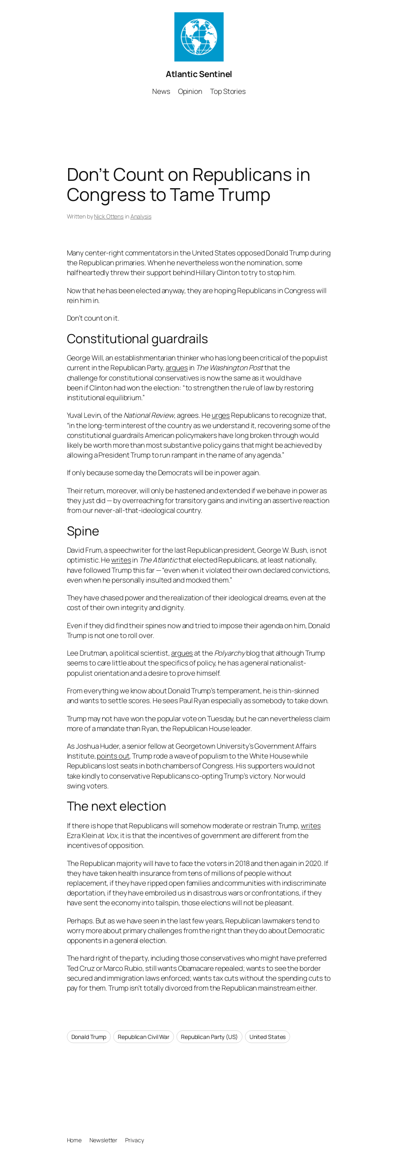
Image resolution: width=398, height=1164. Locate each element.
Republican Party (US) (209, 1037)
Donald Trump (89, 1037)
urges (221, 415)
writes (121, 560)
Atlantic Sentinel (199, 74)
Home (74, 1140)
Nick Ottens (109, 216)
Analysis (140, 216)
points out (113, 756)
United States (267, 1037)
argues (177, 367)
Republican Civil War (143, 1037)
